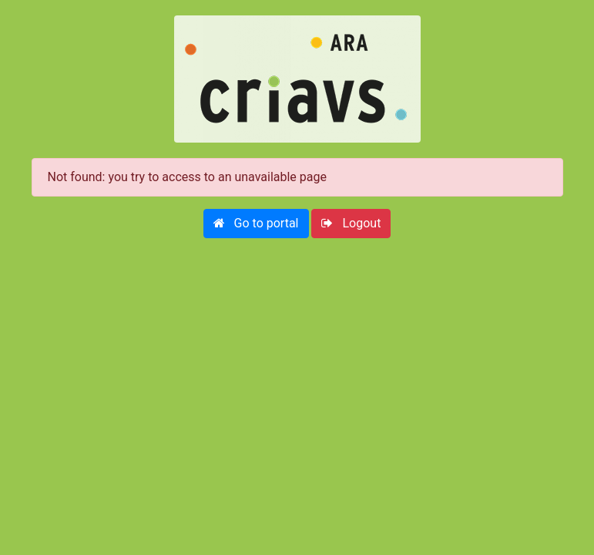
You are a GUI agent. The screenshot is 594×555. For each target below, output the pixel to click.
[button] (256, 223)
